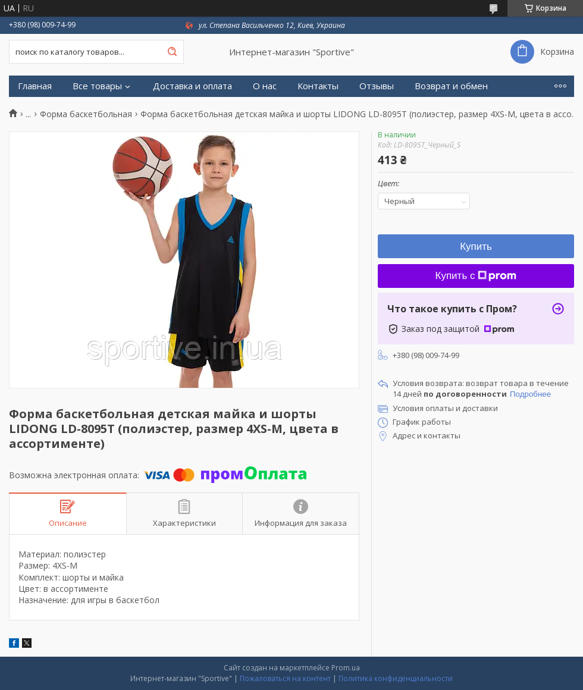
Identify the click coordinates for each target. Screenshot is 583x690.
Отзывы (376, 85)
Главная (35, 85)
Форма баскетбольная (86, 114)
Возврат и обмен (451, 85)
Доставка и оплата (192, 85)
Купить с (476, 275)
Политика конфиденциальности (395, 678)
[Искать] (172, 52)
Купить (476, 246)
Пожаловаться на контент (285, 678)
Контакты (317, 85)
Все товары (97, 85)
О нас (265, 85)
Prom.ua (345, 668)
